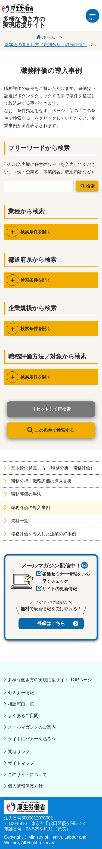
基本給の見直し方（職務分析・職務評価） (45, 44)
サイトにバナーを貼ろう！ (34, 738)
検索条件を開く (35, 232)
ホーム (48, 37)
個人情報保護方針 (25, 786)
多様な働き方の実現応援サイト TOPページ (50, 679)
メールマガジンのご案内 (32, 727)
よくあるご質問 (23, 715)
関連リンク (19, 751)
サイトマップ (21, 763)
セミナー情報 (21, 692)
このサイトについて (27, 774)
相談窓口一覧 (21, 704)
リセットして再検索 (51, 409)
